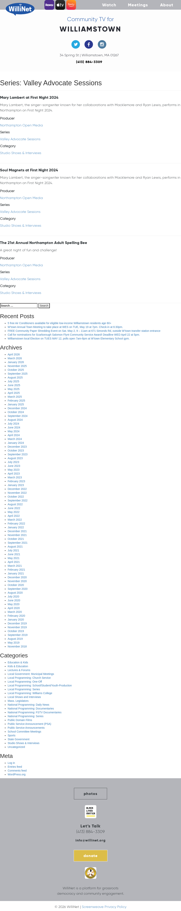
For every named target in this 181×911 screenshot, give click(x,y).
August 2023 (15, 458)
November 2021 (17, 535)
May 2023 (13, 469)
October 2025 (16, 369)
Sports (11, 735)
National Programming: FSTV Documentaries (34, 712)
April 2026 (14, 354)
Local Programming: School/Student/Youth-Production (40, 685)
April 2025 (14, 392)
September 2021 (18, 542)
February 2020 (16, 615)
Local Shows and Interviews (24, 697)
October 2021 (16, 538)
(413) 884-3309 (89, 62)
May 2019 (13, 642)
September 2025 (18, 373)
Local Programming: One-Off (25, 681)
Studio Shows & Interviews (20, 153)
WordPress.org (16, 774)
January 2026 (16, 362)
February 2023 (16, 481)
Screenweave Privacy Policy (104, 907)
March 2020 (15, 611)
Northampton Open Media (21, 125)
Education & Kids (18, 662)
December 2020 (17, 577)
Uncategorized (16, 746)
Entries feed (15, 766)
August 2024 (15, 419)
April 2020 (14, 608)
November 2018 (17, 646)
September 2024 (18, 415)
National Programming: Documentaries (31, 708)
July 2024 (13, 423)
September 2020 (18, 588)
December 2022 (17, 488)
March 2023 (15, 477)
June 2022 (14, 508)
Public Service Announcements (26, 727)
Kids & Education (18, 666)
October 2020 (16, 585)
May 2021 (13, 558)
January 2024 (16, 442)
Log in (11, 762)
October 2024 (16, 412)
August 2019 (15, 638)
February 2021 (16, 569)
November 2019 (17, 627)
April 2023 (14, 473)
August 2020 (15, 592)
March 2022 (15, 519)
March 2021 (15, 565)
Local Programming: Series (24, 689)
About (166, 4)
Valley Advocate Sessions (20, 139)
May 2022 (13, 512)
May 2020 (13, 604)
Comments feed (17, 770)
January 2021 (16, 573)
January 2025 (16, 404)
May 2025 (13, 389)
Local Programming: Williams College (30, 693)
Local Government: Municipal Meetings (31, 673)
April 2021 (14, 561)
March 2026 (15, 358)
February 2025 (16, 400)
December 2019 (17, 623)
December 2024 (17, 408)
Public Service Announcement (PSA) (29, 723)
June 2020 (14, 600)
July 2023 (13, 462)
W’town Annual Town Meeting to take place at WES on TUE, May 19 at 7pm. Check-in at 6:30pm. (65, 327)
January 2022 (16, 527)
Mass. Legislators (18, 700)
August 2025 (15, 377)
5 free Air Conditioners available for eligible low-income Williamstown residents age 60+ (59, 323)
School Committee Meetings (24, 731)
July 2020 (13, 596)
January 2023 (16, 485)
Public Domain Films (20, 720)
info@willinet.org (90, 840)
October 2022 (16, 496)
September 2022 (18, 500)
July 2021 (13, 550)
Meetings (138, 4)
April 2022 (14, 515)
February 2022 (16, 523)
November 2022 (17, 492)
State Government (18, 739)
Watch (109, 4)
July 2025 (13, 381)
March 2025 (15, 396)
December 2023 (17, 446)
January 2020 (16, 619)
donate (91, 855)
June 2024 (14, 427)
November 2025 (17, 366)
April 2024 (14, 435)
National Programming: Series (25, 716)
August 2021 (15, 546)
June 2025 (14, 385)
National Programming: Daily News (28, 704)
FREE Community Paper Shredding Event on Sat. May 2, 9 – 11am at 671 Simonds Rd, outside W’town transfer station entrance (84, 330)
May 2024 (13, 431)
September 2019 (18, 634)
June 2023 (14, 465)
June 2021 (14, 554)
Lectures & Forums (19, 670)
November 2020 (17, 581)
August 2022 (15, 504)
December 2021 (17, 531)
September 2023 (18, 454)
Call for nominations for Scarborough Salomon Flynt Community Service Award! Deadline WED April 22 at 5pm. (74, 334)
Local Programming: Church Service (29, 677)
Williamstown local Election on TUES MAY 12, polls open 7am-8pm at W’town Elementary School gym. (69, 338)
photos (90, 793)
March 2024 (15, 439)
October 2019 (16, 631)
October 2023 (16, 450)
